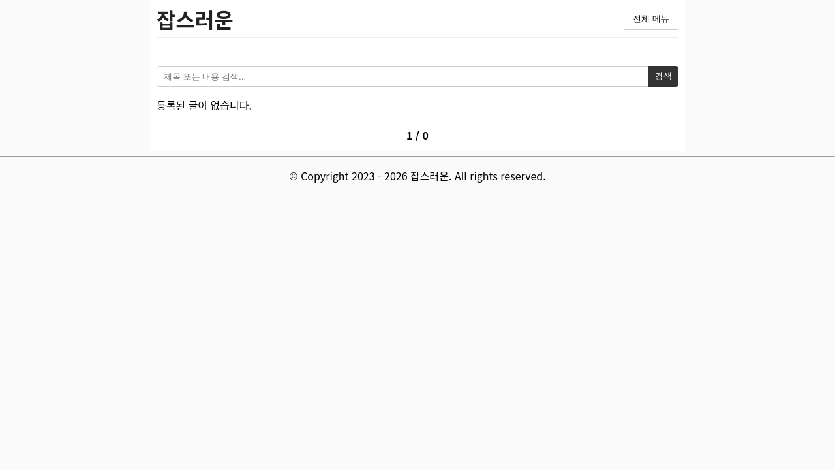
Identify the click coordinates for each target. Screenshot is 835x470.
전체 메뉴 (651, 19)
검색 (663, 76)
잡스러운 (195, 19)
